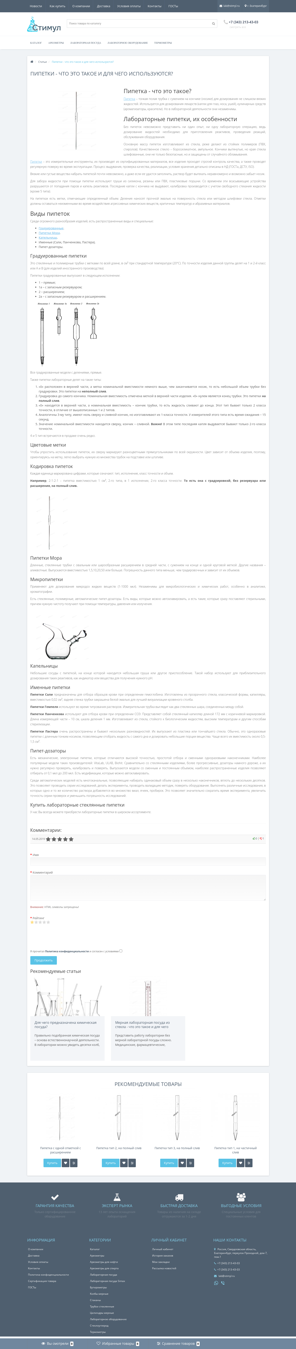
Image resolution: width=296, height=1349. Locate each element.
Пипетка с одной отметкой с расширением (60, 1152)
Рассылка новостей (164, 1270)
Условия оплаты (111, 6)
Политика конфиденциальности (48, 1277)
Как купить (38, 6)
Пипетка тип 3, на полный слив (177, 1150)
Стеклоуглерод (99, 1327)
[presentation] (62, 938)
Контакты (137, 6)
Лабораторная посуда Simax (107, 1283)
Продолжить (44, 960)
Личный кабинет (162, 1251)
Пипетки (36, 162)
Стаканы (95, 1302)
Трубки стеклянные (102, 1308)
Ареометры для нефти (104, 1264)
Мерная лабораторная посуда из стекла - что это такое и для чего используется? (142, 1026)
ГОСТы (156, 6)
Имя (36, 855)
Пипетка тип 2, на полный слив (118, 1150)
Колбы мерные (99, 1296)
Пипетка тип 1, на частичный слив (235, 1152)
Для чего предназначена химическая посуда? (66, 1024)
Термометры (163, 42)
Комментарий (43, 872)
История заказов (162, 1257)
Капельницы (48, 237)
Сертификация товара (42, 1283)
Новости (175, 6)
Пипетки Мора (49, 233)
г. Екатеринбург (255, 6)
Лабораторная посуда (85, 42)
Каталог (36, 42)
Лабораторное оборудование (127, 42)
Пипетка (129, 99)
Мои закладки (161, 1264)
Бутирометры (98, 1289)
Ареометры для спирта (104, 1270)
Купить (52, 1165)
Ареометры (56, 42)
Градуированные (51, 228)
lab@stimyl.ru (230, 6)
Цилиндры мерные (102, 1315)
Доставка (85, 6)
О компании (62, 6)
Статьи (42, 62)
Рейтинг (39, 918)
